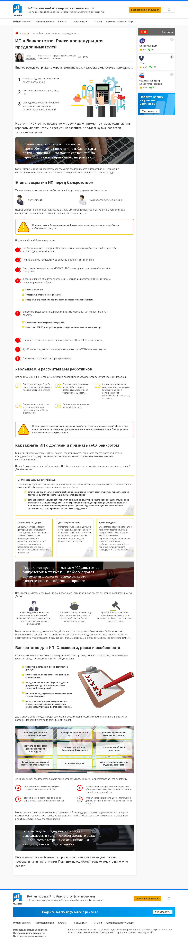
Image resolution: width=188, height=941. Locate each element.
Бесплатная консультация (145, 9)
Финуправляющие (45, 21)
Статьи (98, 21)
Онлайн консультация (147, 898)
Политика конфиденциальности (29, 936)
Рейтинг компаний (22, 21)
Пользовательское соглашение (29, 933)
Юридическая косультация (120, 21)
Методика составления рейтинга (30, 930)
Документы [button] (80, 21)
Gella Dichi (31, 58)
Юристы (62, 21)
